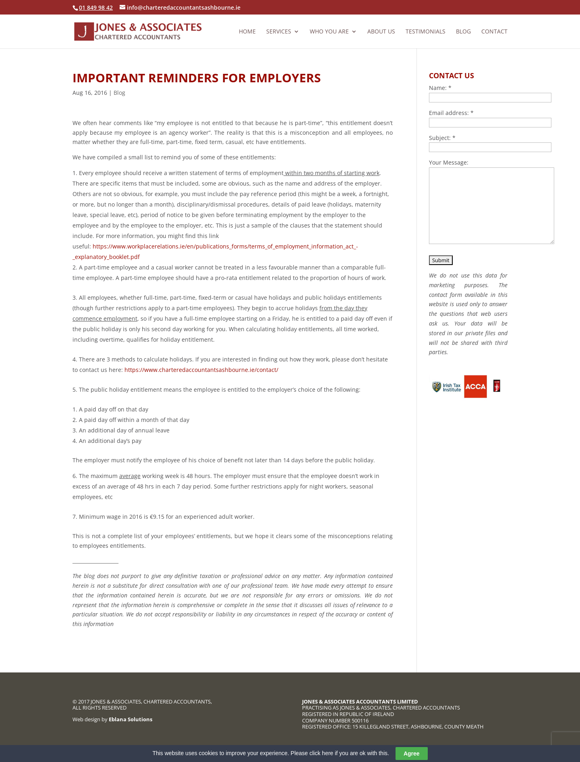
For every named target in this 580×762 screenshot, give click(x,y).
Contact (494, 32)
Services (278, 32)
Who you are (329, 32)
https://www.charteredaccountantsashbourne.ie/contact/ (201, 370)
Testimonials (425, 32)
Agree (412, 754)
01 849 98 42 (96, 7)
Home (247, 32)
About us (381, 32)
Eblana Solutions (130, 719)
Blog (463, 32)
